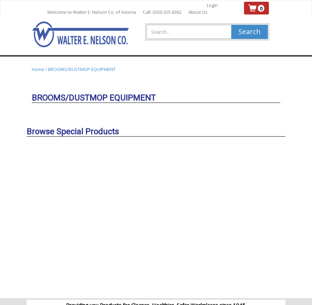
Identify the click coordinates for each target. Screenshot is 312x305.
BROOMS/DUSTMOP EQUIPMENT (82, 69)
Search (249, 31)
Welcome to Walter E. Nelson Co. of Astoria (91, 12)
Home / (40, 69)
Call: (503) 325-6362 (162, 12)
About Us (197, 12)
